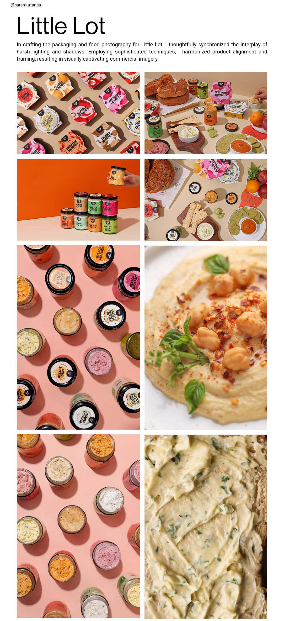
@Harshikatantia (26, 4)
